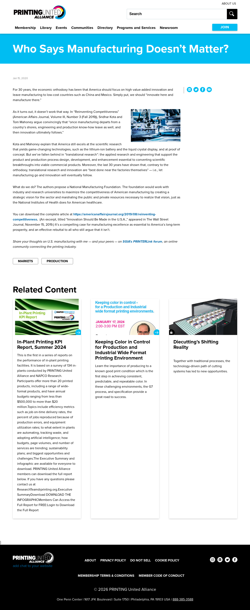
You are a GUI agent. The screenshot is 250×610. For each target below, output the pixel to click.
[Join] (203, 408)
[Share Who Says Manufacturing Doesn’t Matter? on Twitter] (196, 90)
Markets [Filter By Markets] (25, 261)
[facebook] (234, 560)
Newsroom (169, 27)
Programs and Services (136, 27)
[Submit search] (232, 14)
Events (61, 27)
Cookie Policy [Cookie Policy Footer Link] (167, 560)
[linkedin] (220, 560)
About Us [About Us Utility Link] (229, 3)
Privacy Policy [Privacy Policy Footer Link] (113, 560)
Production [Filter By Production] (57, 261)
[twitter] (227, 560)
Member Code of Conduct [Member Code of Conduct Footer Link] (161, 575)
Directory (105, 27)
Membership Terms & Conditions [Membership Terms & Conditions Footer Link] (106, 575)
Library (46, 27)
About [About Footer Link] (90, 560)
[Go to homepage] (33, 560)
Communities (82, 27)
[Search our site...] (177, 14)
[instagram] (212, 560)
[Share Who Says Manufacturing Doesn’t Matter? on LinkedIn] (189, 90)
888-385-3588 (183, 599)
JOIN (224, 27)
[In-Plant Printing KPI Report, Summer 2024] (47, 408)
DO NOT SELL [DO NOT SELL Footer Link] (140, 560)
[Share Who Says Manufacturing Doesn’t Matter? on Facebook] (202, 90)
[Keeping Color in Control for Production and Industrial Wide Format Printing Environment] (125, 408)
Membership (25, 27)
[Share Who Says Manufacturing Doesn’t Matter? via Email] (209, 90)
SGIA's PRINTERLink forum (142, 241)
